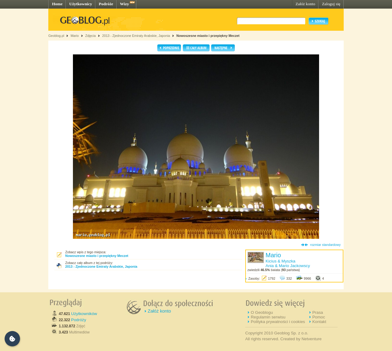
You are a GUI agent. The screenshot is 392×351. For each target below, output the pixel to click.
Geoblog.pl (56, 35)
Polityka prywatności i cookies (278, 321)
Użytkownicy (80, 4)
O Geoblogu (262, 312)
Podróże (106, 4)
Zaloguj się (331, 4)
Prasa (317, 312)
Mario (74, 35)
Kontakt (319, 321)
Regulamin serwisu (268, 317)
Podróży (78, 319)
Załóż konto (305, 4)
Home (57, 4)
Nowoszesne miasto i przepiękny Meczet (207, 35)
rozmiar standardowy (325, 244)
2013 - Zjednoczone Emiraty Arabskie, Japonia (136, 35)
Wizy (124, 4)
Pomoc (318, 317)
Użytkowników (84, 313)
